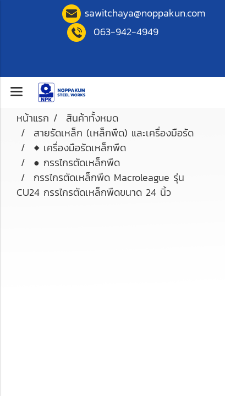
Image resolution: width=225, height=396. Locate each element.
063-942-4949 (126, 31)
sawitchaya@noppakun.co (145, 13)
